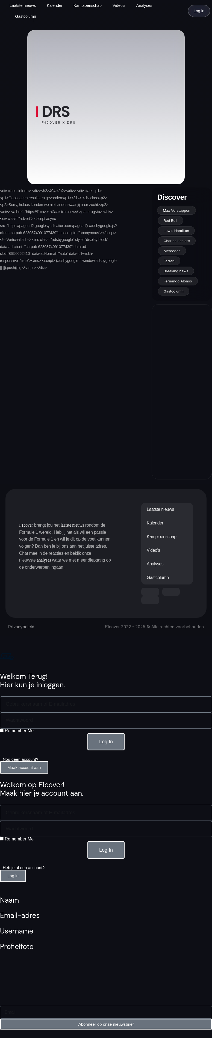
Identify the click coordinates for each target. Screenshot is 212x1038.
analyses (44, 560)
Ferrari (169, 261)
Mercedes (172, 251)
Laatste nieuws (23, 5)
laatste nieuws (72, 525)
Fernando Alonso (178, 281)
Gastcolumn (25, 16)
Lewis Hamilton (176, 230)
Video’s (119, 5)
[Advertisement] (181, 392)
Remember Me (17, 731)
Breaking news (176, 271)
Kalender (55, 5)
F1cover (26, 525)
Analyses (144, 5)
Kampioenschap (87, 5)
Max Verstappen (176, 210)
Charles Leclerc (177, 240)
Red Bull (170, 220)
